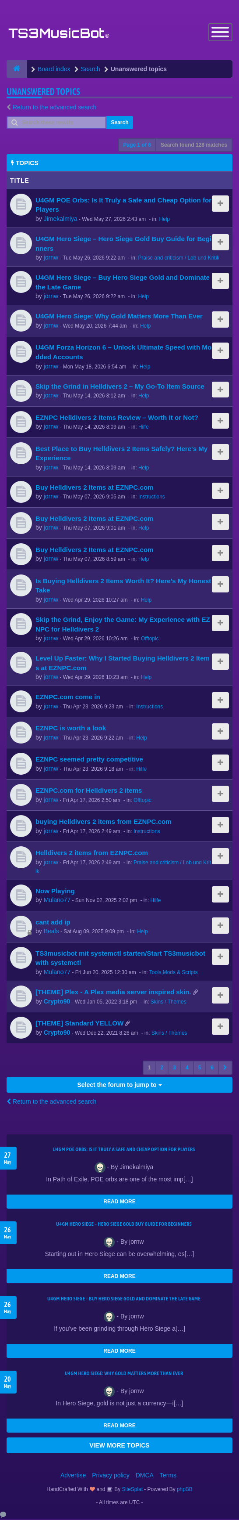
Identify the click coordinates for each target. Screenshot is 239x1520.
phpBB (185, 1490)
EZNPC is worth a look (70, 729)
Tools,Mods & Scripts (173, 973)
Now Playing (55, 891)
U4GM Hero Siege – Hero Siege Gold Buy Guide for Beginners (124, 1224)
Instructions (151, 498)
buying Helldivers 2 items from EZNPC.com (103, 822)
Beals (51, 931)
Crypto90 (57, 1001)
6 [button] (212, 1068)
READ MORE (119, 1202)
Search (119, 123)
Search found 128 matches (194, 145)
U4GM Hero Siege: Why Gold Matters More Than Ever (119, 317)
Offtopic (150, 639)
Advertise (73, 1475)
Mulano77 (57, 900)
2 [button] (162, 1068)
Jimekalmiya (60, 219)
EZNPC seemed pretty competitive (89, 760)
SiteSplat (131, 1490)
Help (164, 220)
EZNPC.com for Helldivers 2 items (88, 791)
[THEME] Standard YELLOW (79, 1023)
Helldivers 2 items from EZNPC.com (91, 853)
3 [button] (174, 1068)
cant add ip (52, 922)
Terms (168, 1475)
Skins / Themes (168, 1002)
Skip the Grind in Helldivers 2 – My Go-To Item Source (119, 386)
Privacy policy (111, 1475)
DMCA (145, 1475)
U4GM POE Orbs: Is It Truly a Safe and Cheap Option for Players (124, 1150)
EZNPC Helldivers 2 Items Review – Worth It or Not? (116, 418)
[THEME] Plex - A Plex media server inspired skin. (113, 992)
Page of (137, 145)
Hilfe (143, 427)
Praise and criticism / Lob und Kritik (179, 258)
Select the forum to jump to (119, 1085)
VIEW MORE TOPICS (119, 1445)
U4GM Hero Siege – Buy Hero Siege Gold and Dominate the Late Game (123, 1299)
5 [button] (199, 1068)
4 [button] (187, 1068)
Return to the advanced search (54, 107)
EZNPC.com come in (67, 697)
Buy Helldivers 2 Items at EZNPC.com (94, 487)
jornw (51, 257)
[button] (225, 1068)
